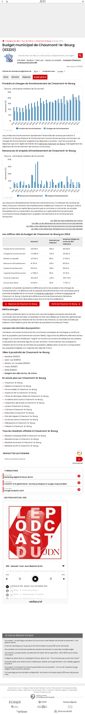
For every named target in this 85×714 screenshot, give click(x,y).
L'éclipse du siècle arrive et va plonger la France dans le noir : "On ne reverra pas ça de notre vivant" (42, 658)
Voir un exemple (77, 463)
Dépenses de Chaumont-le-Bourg (21, 304)
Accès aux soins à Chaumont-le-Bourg (21, 419)
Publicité (42, 688)
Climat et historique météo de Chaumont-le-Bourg (26, 396)
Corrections (50, 690)
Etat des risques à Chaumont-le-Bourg (21, 416)
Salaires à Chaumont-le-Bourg (18, 386)
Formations (11, 471)
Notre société (34, 688)
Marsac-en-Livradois (53, 60)
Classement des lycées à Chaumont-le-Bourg (24, 403)
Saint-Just (39, 60)
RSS (44, 690)
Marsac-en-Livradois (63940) (17, 363)
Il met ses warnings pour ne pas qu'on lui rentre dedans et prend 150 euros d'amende (37, 646)
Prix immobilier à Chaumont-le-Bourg (21, 389)
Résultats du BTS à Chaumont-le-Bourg (21, 446)
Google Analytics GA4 (14, 489)
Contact (48, 688)
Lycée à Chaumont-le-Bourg (17, 406)
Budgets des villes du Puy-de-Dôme (21, 373)
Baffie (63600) (11, 370)
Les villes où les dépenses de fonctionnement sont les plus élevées (54, 226)
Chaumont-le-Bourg (43, 41)
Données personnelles (70, 688)
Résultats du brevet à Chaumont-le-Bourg (23, 442)
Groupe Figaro (72, 690)
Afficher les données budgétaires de (16, 71)
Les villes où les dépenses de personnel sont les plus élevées (57, 223)
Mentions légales (61, 690)
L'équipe (25, 688)
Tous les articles (36, 690)
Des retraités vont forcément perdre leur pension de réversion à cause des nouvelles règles (39, 649)
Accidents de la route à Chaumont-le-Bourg (24, 399)
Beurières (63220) (12, 356)
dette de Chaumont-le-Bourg (52, 144)
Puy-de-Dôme (27, 41)
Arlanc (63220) (11, 366)
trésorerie (68, 293)
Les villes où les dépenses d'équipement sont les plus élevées (57, 229)
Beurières (30, 60)
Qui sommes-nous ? (15, 688)
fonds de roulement (44, 293)
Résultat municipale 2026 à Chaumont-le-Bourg (25, 436)
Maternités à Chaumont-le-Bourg (19, 413)
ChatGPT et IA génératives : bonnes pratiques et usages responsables (35, 483)
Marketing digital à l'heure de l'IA (18, 476)
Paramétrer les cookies (15, 690)
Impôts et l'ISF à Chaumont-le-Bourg (20, 393)
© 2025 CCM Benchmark (42, 692)
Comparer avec (48, 71)
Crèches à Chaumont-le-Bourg (18, 409)
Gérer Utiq (27, 690)
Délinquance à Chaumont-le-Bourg (20, 423)
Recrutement (57, 688)
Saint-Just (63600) (13, 360)
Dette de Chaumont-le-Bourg (66, 304)
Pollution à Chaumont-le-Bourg (18, 426)
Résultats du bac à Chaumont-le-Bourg (22, 439)
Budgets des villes (13, 41)
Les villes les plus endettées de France (66, 220)
